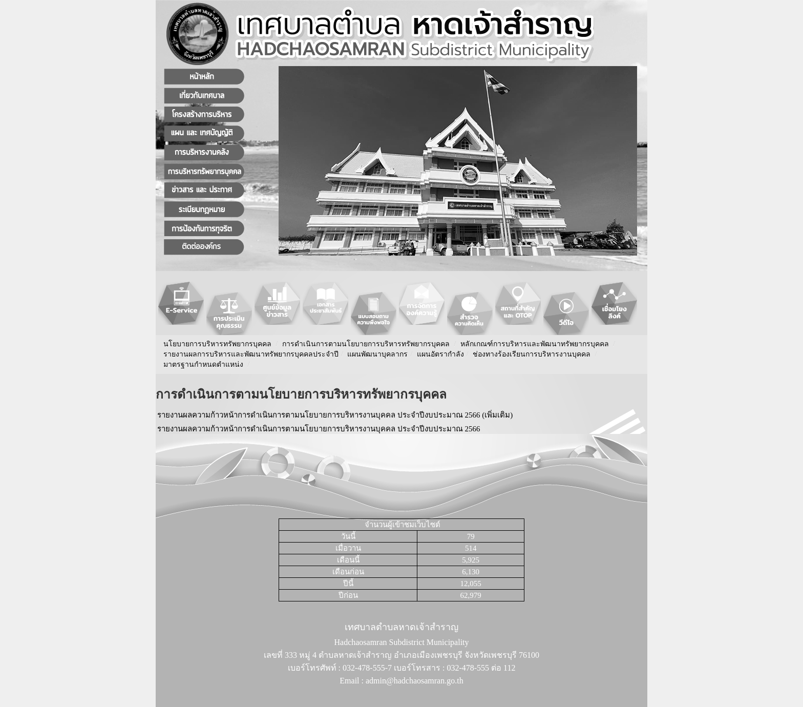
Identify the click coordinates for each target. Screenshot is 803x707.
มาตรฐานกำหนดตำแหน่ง (204, 364)
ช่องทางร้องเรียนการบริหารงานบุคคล (533, 354)
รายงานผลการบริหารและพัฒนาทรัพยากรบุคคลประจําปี (251, 354)
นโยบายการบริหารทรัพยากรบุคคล (217, 344)
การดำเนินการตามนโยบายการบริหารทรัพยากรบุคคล (366, 344)
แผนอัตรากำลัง (440, 354)
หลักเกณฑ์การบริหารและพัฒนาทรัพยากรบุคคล (534, 344)
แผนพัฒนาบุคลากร (377, 354)
